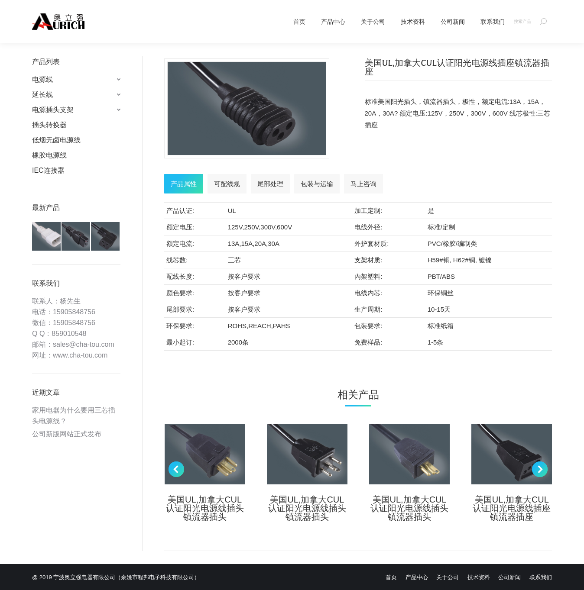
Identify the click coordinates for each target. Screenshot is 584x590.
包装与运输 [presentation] (317, 183)
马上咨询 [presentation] (363, 183)
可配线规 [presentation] (227, 183)
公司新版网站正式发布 (66, 434)
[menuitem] (299, 21)
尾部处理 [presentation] (270, 183)
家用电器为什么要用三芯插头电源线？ (73, 415)
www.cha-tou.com (80, 355)
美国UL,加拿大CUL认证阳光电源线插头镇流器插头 (205, 508)
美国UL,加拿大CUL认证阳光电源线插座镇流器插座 (512, 508)
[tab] (183, 183)
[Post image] (205, 454)
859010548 (69, 333)
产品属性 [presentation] (184, 183)
